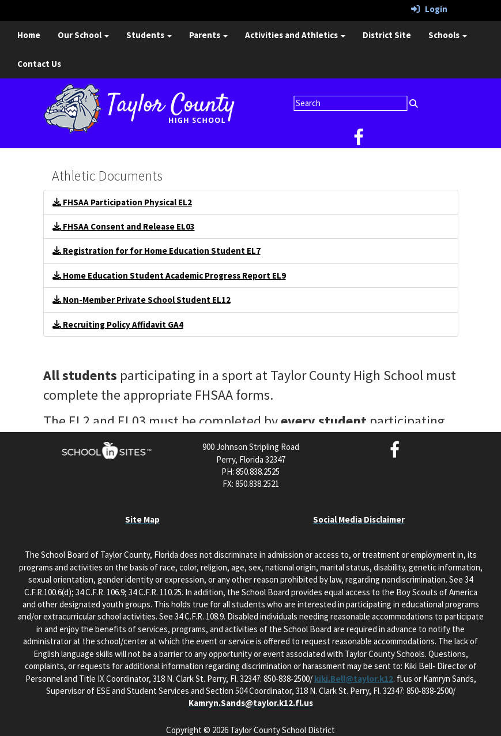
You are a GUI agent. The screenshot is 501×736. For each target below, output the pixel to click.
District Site (387, 34)
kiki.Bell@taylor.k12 (353, 678)
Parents (208, 34)
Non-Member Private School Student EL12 (141, 299)
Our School (83, 34)
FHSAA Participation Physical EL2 (122, 202)
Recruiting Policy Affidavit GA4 (117, 324)
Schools (447, 34)
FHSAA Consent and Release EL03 (123, 226)
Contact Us (39, 63)
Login (429, 8)
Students (149, 34)
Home (28, 34)
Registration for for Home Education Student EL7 (156, 250)
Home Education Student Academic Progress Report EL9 (169, 275)
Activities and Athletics (295, 34)
